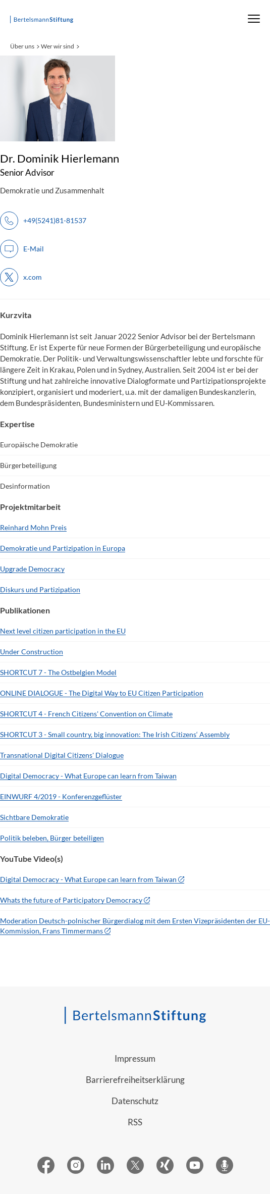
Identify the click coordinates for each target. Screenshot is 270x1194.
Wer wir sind (57, 46)
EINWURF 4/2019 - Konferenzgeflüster (61, 796)
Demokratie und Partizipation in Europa (62, 548)
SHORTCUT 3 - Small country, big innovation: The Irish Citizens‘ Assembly (115, 734)
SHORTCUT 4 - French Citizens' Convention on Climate (86, 713)
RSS (135, 1122)
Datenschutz (135, 1101)
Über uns (22, 46)
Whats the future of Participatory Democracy (71, 900)
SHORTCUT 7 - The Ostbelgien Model (58, 672)
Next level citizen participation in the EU (63, 631)
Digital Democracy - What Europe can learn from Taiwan (88, 775)
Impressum (135, 1058)
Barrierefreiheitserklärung (135, 1079)
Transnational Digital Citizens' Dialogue (62, 755)
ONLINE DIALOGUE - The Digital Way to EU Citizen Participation (101, 693)
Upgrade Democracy (32, 568)
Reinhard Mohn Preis (33, 527)
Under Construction (31, 651)
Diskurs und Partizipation (40, 589)
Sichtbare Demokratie (34, 817)
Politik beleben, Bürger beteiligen (52, 838)
